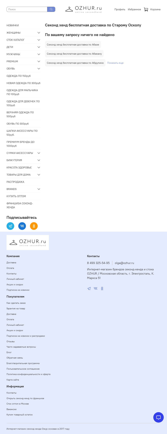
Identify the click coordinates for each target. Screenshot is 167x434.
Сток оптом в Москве (18, 403)
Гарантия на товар (16, 308)
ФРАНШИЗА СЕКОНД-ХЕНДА (20, 205)
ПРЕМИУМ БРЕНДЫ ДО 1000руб (20, 143)
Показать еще (115, 62)
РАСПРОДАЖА (15, 181)
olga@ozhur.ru (124, 263)
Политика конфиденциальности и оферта (28, 374)
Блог (9, 352)
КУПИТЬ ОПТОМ (16, 196)
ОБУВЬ (11, 68)
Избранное (134, 9)
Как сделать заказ (16, 302)
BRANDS (12, 189)
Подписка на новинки (18, 289)
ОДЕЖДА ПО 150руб (19, 75)
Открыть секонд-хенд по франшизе (25, 398)
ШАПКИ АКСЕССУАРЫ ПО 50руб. (22, 132)
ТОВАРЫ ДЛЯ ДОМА (18, 174)
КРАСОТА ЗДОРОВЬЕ (19, 167)
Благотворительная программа (23, 363)
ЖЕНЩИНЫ (13, 32)
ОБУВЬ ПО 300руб (18, 123)
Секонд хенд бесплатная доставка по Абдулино (75, 62)
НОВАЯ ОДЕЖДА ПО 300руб (23, 83)
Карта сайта (13, 379)
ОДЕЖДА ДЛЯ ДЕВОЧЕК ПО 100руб (23, 103)
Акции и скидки (15, 284)
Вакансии (11, 409)
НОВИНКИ (13, 25)
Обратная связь (15, 357)
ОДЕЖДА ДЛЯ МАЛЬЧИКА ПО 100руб (22, 92)
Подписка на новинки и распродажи (26, 335)
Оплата (10, 268)
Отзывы (11, 341)
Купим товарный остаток (20, 414)
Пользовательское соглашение (23, 368)
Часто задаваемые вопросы (21, 346)
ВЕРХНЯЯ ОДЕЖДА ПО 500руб (20, 114)
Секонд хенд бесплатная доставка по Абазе (73, 44)
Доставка (11, 262)
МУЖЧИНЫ (13, 54)
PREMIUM (12, 61)
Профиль (119, 9)
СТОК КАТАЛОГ (15, 39)
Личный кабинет (15, 278)
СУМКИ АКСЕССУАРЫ (20, 153)
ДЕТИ (10, 47)
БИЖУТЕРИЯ (14, 160)
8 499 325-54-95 (98, 263)
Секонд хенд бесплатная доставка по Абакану (74, 53)
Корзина (152, 9)
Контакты (11, 273)
